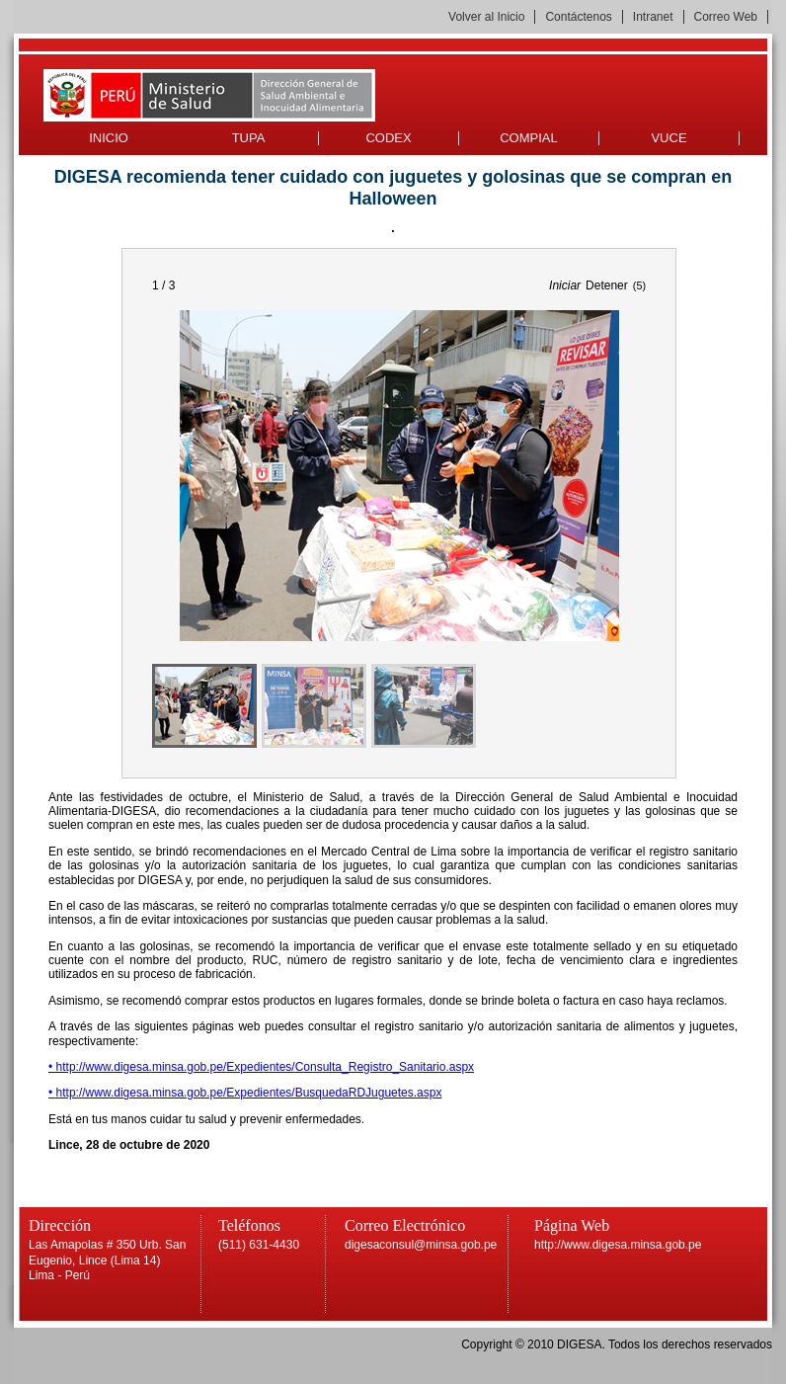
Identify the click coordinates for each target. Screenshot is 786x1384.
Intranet (653, 17)
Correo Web (725, 17)
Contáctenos (578, 17)
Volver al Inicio (486, 17)
